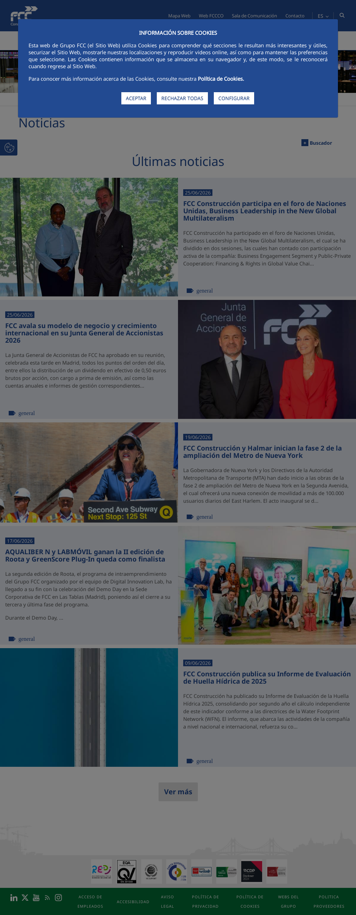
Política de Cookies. (221, 78)
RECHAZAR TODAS (182, 98)
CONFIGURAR (234, 98)
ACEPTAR (136, 98)
